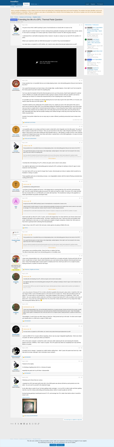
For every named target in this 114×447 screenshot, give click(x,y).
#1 (81, 24)
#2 (81, 80)
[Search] (100, 4)
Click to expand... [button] (52, 158)
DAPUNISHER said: (27, 307)
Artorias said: (26, 184)
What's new (34, 4)
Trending (12, 6)
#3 (81, 126)
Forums (26, 4)
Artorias (13, 21)
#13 (81, 361)
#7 (81, 231)
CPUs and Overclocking (92, 36)
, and (31, 269)
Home (13, 4)
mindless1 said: (26, 145)
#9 (81, 273)
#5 (81, 181)
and (29, 122)
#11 (81, 326)
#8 (81, 255)
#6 (81, 198)
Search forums (19, 6)
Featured (19, 4)
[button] (38, 4)
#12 (81, 347)
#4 (81, 142)
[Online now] (16, 31)
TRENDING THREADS (92, 25)
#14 (81, 377)
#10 (81, 304)
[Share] (80, 25)
